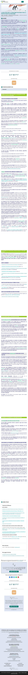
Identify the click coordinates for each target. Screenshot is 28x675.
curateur (17, 159)
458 (18, 536)
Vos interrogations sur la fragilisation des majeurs (14, 635)
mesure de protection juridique (22, 347)
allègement (4, 477)
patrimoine (23, 121)
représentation (7, 49)
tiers (18, 28)
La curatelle (14, 658)
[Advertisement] (14, 241)
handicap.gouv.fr (17, 547)
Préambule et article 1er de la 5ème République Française (11, 515)
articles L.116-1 (4, 528)
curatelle (18, 54)
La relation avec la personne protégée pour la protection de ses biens (13, 555)
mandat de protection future (8, 57)
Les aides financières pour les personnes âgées (14, 650)
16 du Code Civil (8, 523)
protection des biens (8, 60)
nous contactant (19, 560)
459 (20, 536)
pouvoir (16, 121)
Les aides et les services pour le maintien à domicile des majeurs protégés (14, 651)
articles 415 (13, 536)
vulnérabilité (4, 26)
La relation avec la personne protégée (13, 15)
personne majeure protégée (5, 44)
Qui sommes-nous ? (8, 663)
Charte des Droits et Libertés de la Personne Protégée (10, 538)
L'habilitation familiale (14, 639)
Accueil (2, 15)
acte (26, 448)
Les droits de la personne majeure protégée (9, 554)
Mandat (3, 171)
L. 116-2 (9, 528)
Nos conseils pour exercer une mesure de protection (14, 645)
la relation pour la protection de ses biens (13, 168)
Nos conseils (6, 15)
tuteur (13, 100)
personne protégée (22, 50)
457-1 (17, 536)
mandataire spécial (21, 173)
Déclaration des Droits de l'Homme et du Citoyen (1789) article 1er (12, 509)
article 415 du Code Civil (14, 432)
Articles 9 (3, 523)
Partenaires (8, 664)
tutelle (15, 54)
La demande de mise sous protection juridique (14, 657)
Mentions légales (24, 672)
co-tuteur (11, 63)
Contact (19, 672)
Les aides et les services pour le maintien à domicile (14, 640)
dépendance (19, 380)
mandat (24, 21)
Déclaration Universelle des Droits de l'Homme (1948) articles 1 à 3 (12, 510)
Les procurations (14, 638)
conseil (16, 50)
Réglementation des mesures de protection (14, 654)
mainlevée (17, 477)
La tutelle (14, 659)
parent (9, 454)
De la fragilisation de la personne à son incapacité (14, 637)
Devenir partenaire (20, 664)
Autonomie (3, 420)
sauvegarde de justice (23, 54)
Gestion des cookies (14, 673)
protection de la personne (23, 20)
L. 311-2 (12, 528)
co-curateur (17, 63)
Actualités (20, 663)
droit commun (17, 253)
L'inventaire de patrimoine (14, 646)
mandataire (3, 63)
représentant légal (4, 137)
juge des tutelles (21, 220)
